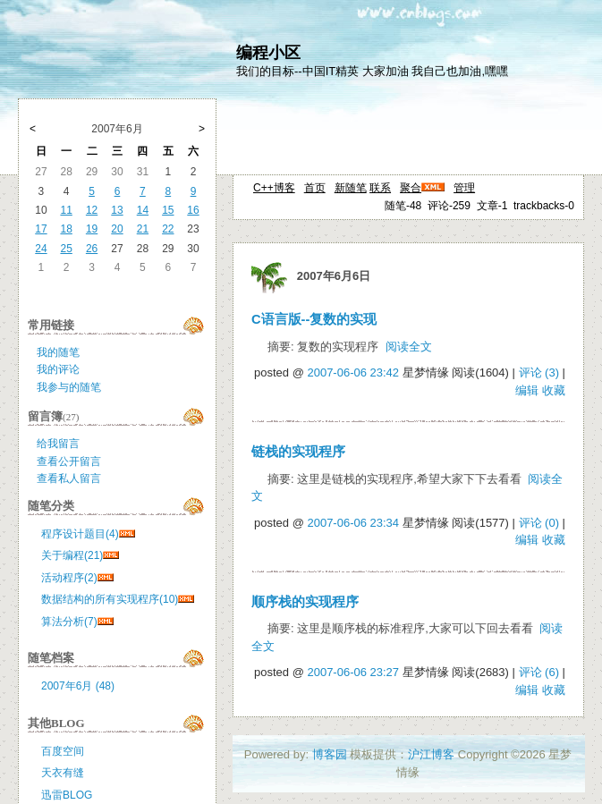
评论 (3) (539, 372)
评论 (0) (539, 522)
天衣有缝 (62, 772)
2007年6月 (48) (77, 686)
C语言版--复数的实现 (314, 319)
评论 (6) (539, 672)
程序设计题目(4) (80, 534)
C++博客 (274, 188)
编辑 (526, 390)
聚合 (410, 188)
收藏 (553, 390)
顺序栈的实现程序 (305, 602)
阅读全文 (409, 346)
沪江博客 (431, 754)
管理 (464, 188)
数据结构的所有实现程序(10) (109, 599)
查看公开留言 (69, 461)
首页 (315, 188)
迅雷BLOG (66, 795)
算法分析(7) (69, 621)
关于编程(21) (72, 555)
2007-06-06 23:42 (353, 372)
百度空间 (62, 751)
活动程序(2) (69, 577)
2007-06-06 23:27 (353, 672)
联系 (380, 188)
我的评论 (58, 369)
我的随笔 (58, 352)
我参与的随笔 (69, 387)
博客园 (329, 754)
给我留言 (58, 443)
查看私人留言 (69, 478)
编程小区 (268, 53)
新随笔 (351, 188)
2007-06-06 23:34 (353, 522)
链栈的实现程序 (298, 451)
